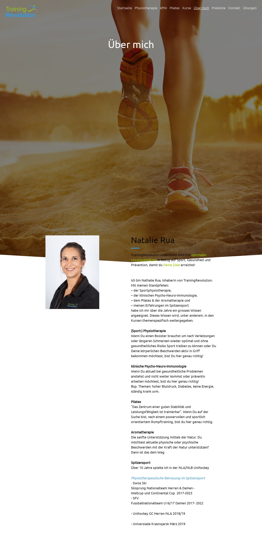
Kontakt (234, 8)
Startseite (124, 8)
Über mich (201, 8)
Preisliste (219, 8)
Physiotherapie (146, 8)
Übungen (250, 8)
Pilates (175, 8)
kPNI (163, 8)
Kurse (186, 8)
